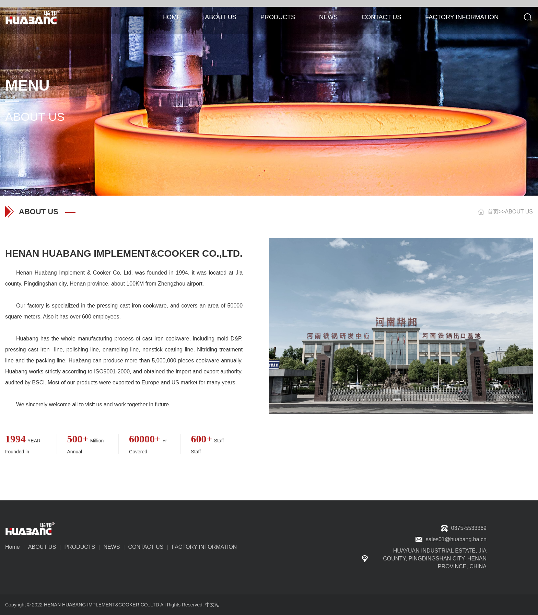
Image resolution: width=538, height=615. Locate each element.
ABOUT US (220, 17)
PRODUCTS (277, 17)
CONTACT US (381, 17)
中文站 (212, 604)
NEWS (328, 17)
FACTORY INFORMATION (462, 17)
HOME (171, 17)
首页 (493, 211)
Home (12, 547)
